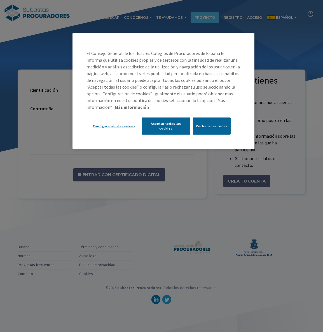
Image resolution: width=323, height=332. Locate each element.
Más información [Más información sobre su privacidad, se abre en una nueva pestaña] (132, 107)
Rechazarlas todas (211, 126)
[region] (163, 91)
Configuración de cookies (114, 126)
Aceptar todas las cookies (166, 125)
